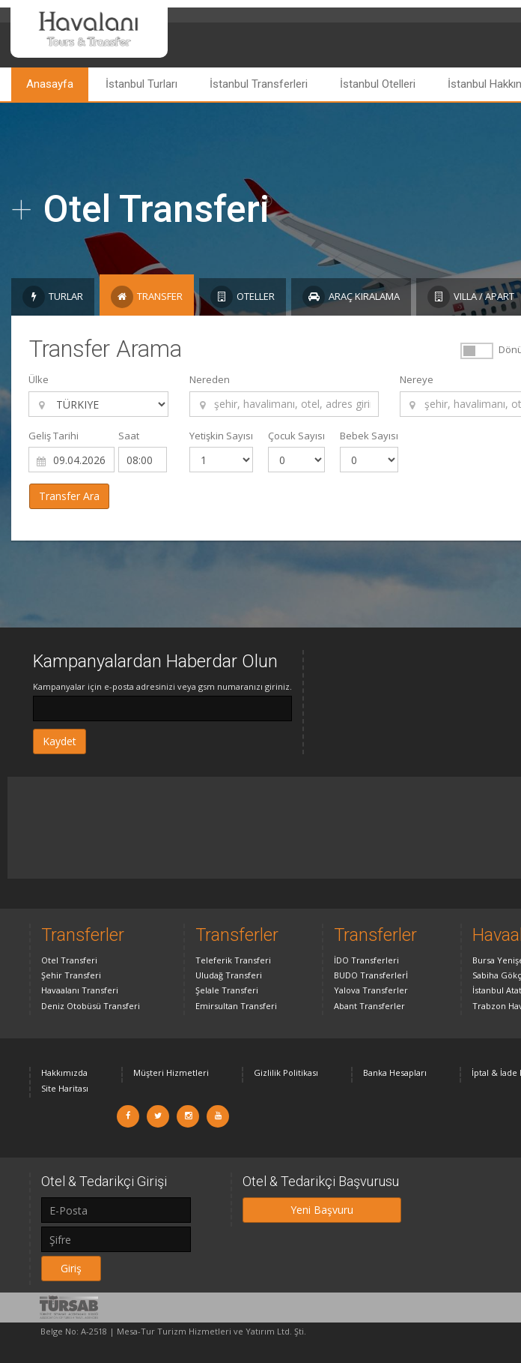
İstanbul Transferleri (259, 84)
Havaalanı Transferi (79, 990)
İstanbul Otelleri (377, 84)
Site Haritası (64, 1088)
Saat (128, 435)
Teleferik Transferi (233, 960)
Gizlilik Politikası (286, 1072)
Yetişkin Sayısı (221, 435)
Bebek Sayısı (369, 435)
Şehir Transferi (71, 975)
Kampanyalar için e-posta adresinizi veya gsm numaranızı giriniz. (162, 686)
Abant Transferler (369, 1005)
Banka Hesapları (395, 1072)
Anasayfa (49, 84)
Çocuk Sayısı (296, 435)
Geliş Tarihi (53, 435)
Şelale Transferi (226, 990)
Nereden (209, 379)
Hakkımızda (64, 1072)
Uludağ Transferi (228, 975)
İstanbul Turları (141, 84)
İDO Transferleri (366, 960)
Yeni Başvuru (321, 1210)
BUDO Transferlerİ (371, 975)
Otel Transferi (69, 960)
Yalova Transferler (371, 990)
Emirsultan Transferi (236, 1005)
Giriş (71, 1268)
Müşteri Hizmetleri (171, 1072)
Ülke (38, 379)
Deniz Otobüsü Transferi (90, 1005)
